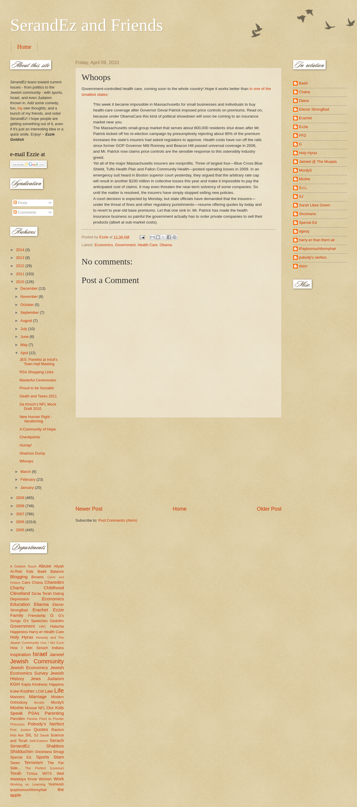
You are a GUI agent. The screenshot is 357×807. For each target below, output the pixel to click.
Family (16, 615)
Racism (57, 729)
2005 (20, 530)
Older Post (269, 509)
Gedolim (57, 621)
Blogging (19, 576)
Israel (40, 654)
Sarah (44, 735)
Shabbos (55, 745)
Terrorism (33, 762)
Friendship (37, 615)
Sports (42, 756)
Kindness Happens (48, 684)
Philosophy (17, 724)
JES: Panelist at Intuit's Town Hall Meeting (38, 361)
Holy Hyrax (21, 637)
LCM (40, 691)
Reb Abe (17, 735)
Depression (19, 599)
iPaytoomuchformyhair (317, 248)
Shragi (58, 752)
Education (20, 604)
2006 (20, 522)
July (24, 329)
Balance (57, 571)
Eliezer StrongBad (314, 109)
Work (58, 778)
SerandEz (20, 745)
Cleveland (20, 593)
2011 (20, 274)
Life (59, 690)
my (19, 108)
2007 (20, 514)
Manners (17, 697)
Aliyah (59, 566)
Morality (39, 702)
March (26, 471)
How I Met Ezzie (52, 642)
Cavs (26, 582)
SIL (28, 734)
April (24, 353)
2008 (20, 506)
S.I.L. (303, 187)
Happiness (19, 632)
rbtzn (303, 266)
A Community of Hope (37, 429)
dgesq (304, 231)
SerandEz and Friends (86, 25)
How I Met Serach (29, 648)
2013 (20, 257)
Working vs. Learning (27, 784)
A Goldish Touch (23, 566)
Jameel (56, 654)
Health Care (148, 245)
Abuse (45, 565)
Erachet (40, 609)
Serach (57, 740)
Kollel (14, 691)
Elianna (41, 604)
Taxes (15, 763)
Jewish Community (37, 661)
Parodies (17, 718)
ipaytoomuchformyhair (28, 790)
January (27, 487)
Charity (17, 587)
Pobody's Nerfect (46, 723)
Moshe (17, 707)
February (28, 479)
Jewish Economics (29, 667)
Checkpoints (29, 437)
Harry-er (36, 632)
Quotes (41, 729)
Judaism (55, 678)
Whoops (26, 461)
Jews (35, 678)
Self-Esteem (39, 741)
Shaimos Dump (32, 453)
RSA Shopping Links (36, 372)
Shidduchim (22, 751)
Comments (24, 212)
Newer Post (88, 509)
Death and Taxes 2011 (38, 396)
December (29, 288)
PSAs (33, 713)
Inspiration (20, 654)
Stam (58, 756)
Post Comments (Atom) (117, 520)
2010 (20, 282)
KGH (15, 684)
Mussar (31, 708)
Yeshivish (56, 784)
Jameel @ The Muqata (318, 161)
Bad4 (41, 571)
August (26, 320)
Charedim (54, 582)
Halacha (57, 626)
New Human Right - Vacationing (35, 419)
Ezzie (58, 609)
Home (24, 47)
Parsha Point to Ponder (45, 718)
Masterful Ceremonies (37, 380)
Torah (15, 773)
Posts (20, 203)
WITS (47, 773)
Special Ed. (21, 757)
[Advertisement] (178, 461)
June (25, 336)
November (29, 296)
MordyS (57, 702)
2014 (20, 250)
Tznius (31, 773)
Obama (166, 245)
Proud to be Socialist (36, 388)
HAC (42, 626)
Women (45, 779)
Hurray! (25, 445)
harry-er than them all (316, 240)
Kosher (27, 691)
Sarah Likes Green (314, 205)
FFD (302, 135)
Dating (58, 593)
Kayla (26, 684)
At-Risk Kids (21, 571)
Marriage (38, 696)
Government (125, 245)
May (24, 345)
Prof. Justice (20, 730)
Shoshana (43, 752)
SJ (36, 735)
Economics (104, 245)
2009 (20, 498)
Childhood (54, 587)
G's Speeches (35, 621)
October (27, 304)
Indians (58, 648)
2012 (20, 266)
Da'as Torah (42, 593)
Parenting (54, 713)
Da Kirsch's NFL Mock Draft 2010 (37, 406)
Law (49, 691)
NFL (41, 708)
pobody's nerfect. (313, 257)
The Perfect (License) (44, 768)
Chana (37, 582)
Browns (37, 577)
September (30, 312)
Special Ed (308, 222)
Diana (304, 100)
